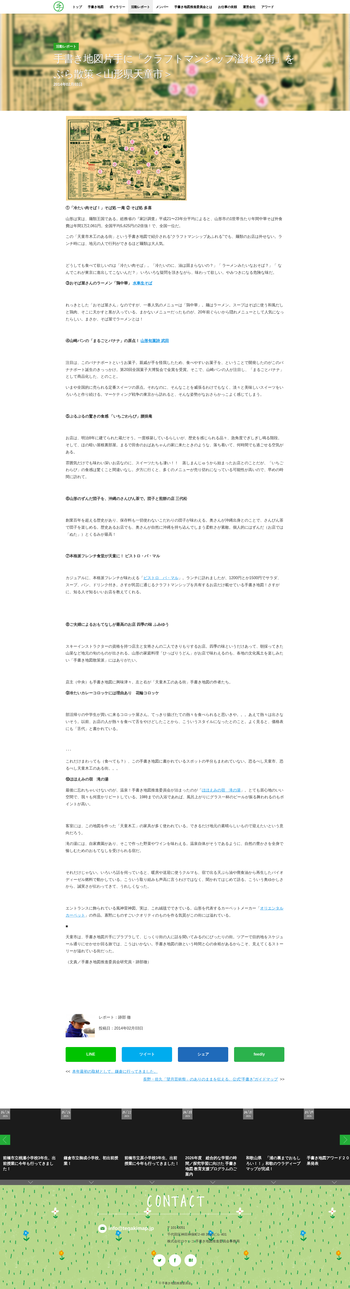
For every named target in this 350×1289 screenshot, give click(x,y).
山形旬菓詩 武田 (154, 341)
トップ (77, 7)
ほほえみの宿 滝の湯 (221, 790)
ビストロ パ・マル (160, 578)
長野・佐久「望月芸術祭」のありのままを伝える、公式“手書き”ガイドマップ (210, 1079)
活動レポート (140, 7)
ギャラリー (117, 7)
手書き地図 (96, 7)
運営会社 (249, 7)
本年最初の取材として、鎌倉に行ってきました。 (115, 1071)
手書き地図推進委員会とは (193, 7)
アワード (267, 7)
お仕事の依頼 (227, 7)
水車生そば (142, 283)
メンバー (162, 7)
